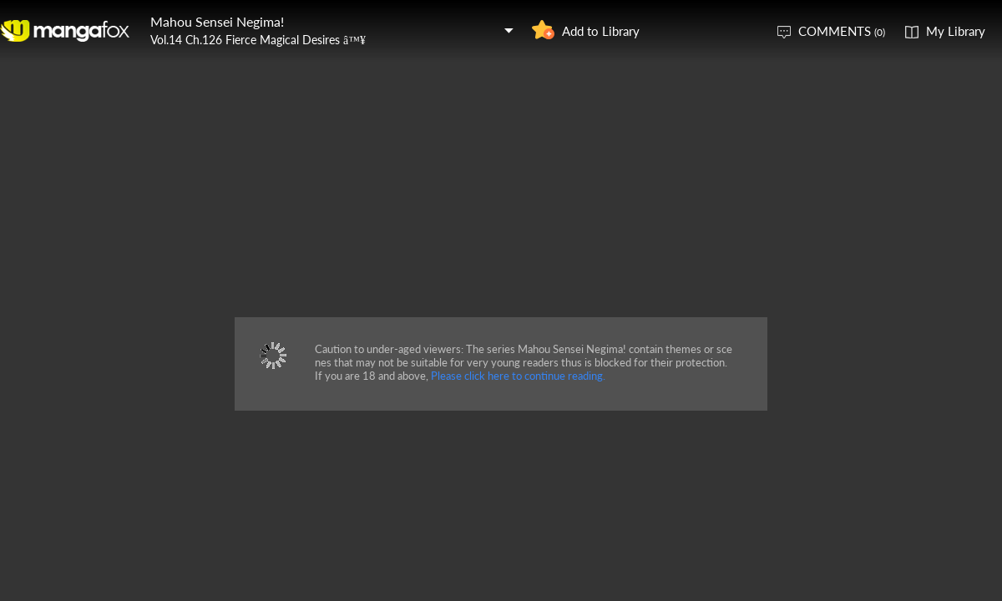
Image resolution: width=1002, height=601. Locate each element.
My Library (955, 30)
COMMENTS (841, 30)
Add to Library (601, 30)
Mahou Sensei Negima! (217, 21)
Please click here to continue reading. (518, 375)
